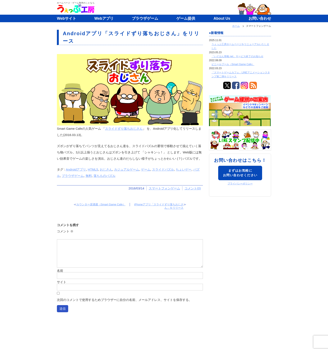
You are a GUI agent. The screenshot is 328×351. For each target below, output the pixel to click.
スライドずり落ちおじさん (124, 128)
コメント (65, 231)
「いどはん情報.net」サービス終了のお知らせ (237, 56)
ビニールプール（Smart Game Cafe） (232, 64)
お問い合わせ (260, 18)
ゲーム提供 (185, 18)
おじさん (106, 169)
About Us (222, 18)
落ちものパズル (104, 175)
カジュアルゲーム (126, 169)
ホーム (236, 26)
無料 (89, 175)
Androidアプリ (76, 169)
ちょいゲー (183, 169)
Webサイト (66, 18)
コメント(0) (192, 188)
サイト (61, 282)
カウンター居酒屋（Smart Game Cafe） (101, 204)
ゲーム (145, 169)
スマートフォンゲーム (164, 188)
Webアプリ (104, 18)
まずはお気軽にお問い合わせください (240, 173)
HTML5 (93, 169)
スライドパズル (163, 169)
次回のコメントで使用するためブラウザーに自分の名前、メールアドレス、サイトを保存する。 (124, 300)
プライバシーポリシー (240, 183)
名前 (60, 270)
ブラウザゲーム (145, 18)
